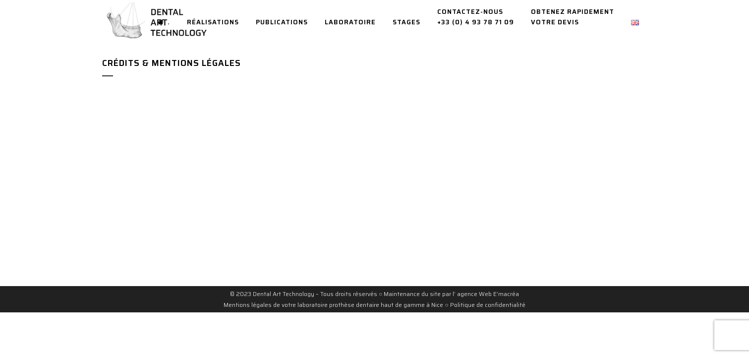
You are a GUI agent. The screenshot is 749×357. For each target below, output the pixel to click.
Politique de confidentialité (487, 304)
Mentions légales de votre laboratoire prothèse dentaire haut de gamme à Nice (333, 304)
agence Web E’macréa (487, 293)
